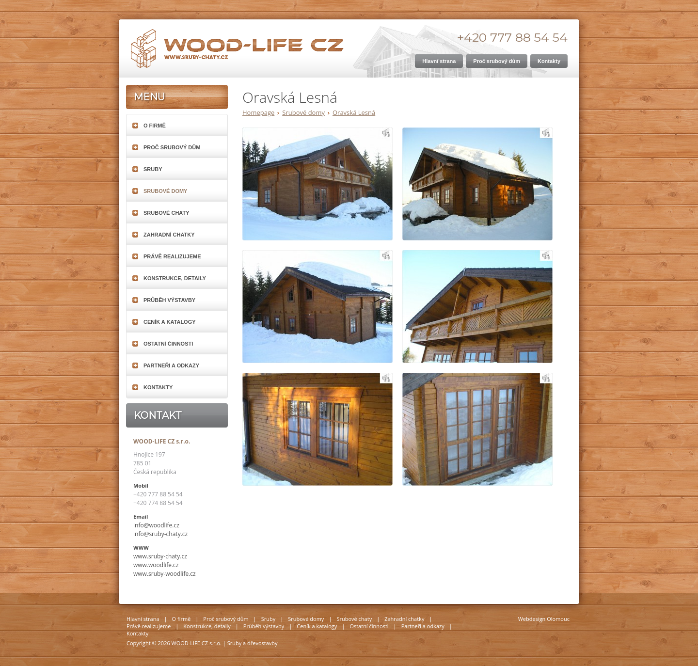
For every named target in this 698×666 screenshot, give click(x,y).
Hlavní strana (143, 618)
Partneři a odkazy (171, 365)
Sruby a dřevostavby (252, 643)
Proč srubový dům (171, 147)
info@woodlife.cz (156, 525)
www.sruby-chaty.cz (160, 556)
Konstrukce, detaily (174, 278)
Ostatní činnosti (168, 344)
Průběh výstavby (169, 300)
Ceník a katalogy (169, 322)
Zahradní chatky (169, 235)
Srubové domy (303, 112)
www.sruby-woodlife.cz (164, 574)
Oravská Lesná (354, 112)
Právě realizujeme (172, 256)
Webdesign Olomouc (544, 618)
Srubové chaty (166, 213)
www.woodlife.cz (156, 565)
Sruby (152, 169)
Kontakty (158, 387)
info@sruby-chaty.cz (160, 534)
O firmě (154, 125)
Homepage (258, 112)
